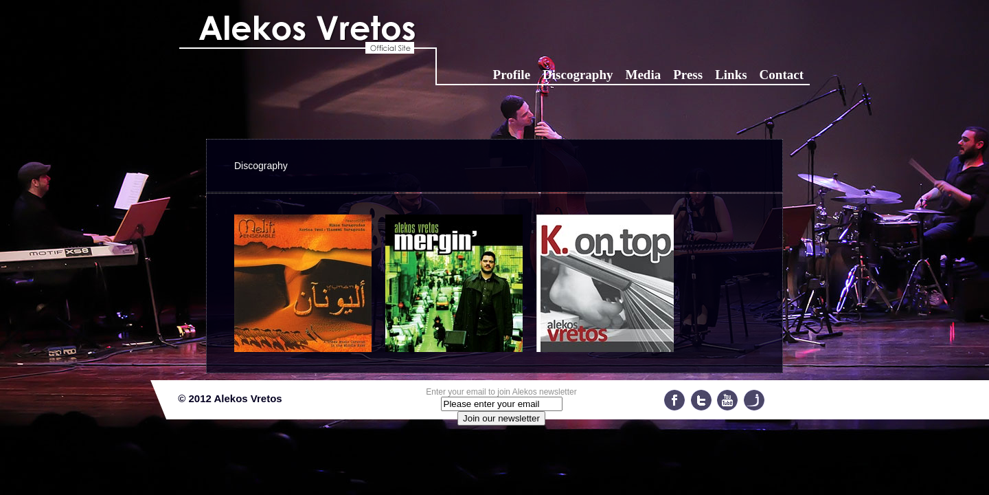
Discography (578, 74)
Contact (782, 74)
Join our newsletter (501, 418)
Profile (512, 74)
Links (731, 74)
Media (643, 74)
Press (688, 74)
